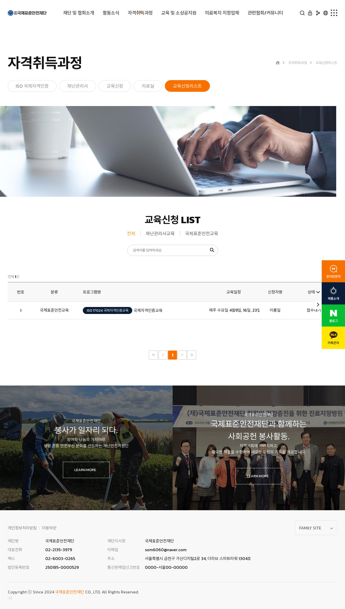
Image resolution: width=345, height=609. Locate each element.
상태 (314, 292)
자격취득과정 (139, 13)
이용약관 (49, 528)
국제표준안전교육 (201, 233)
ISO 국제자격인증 (32, 85)
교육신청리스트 (187, 85)
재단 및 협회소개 (78, 13)
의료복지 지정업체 (221, 13)
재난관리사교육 (160, 233)
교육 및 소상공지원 (178, 13)
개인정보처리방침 (22, 528)
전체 (131, 233)
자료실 (148, 85)
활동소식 (111, 13)
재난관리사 (77, 85)
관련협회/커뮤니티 (265, 13)
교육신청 (115, 85)
